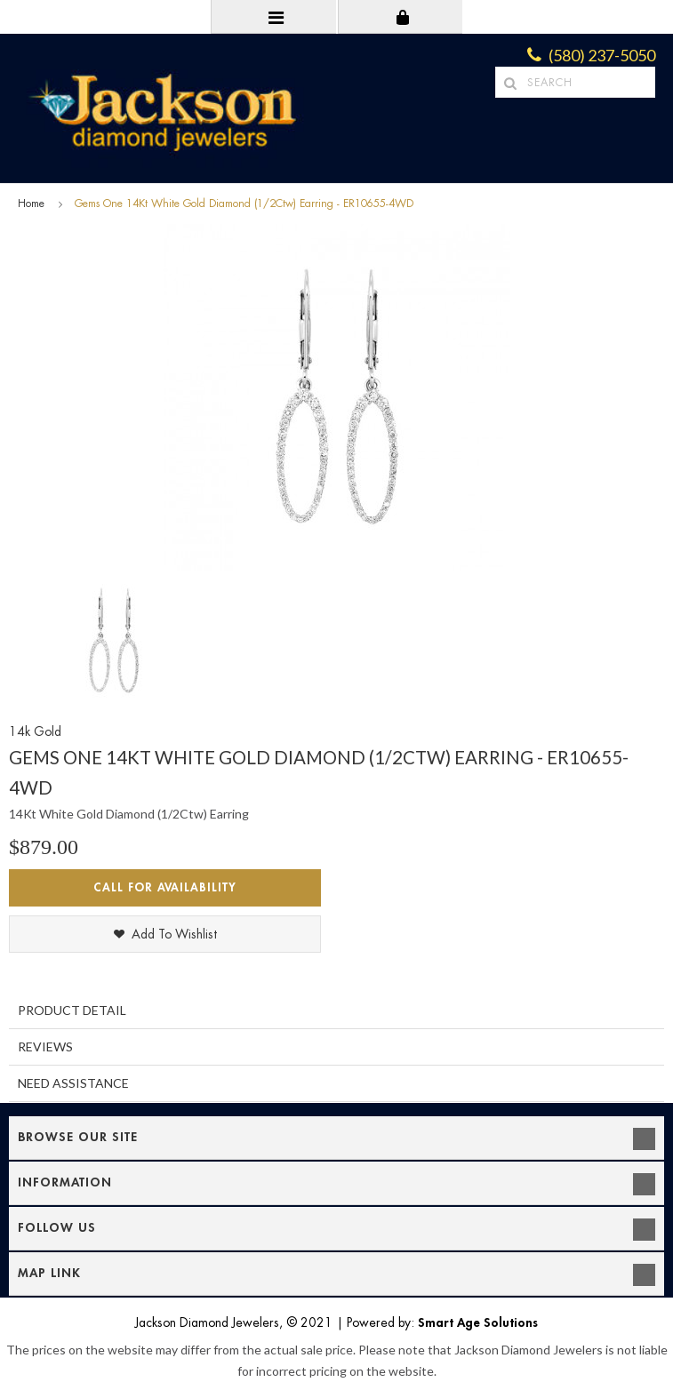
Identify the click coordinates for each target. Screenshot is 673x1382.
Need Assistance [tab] (73, 1082)
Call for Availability (164, 887)
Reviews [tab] (45, 1046)
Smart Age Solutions (478, 1322)
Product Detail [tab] (72, 1010)
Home (31, 203)
